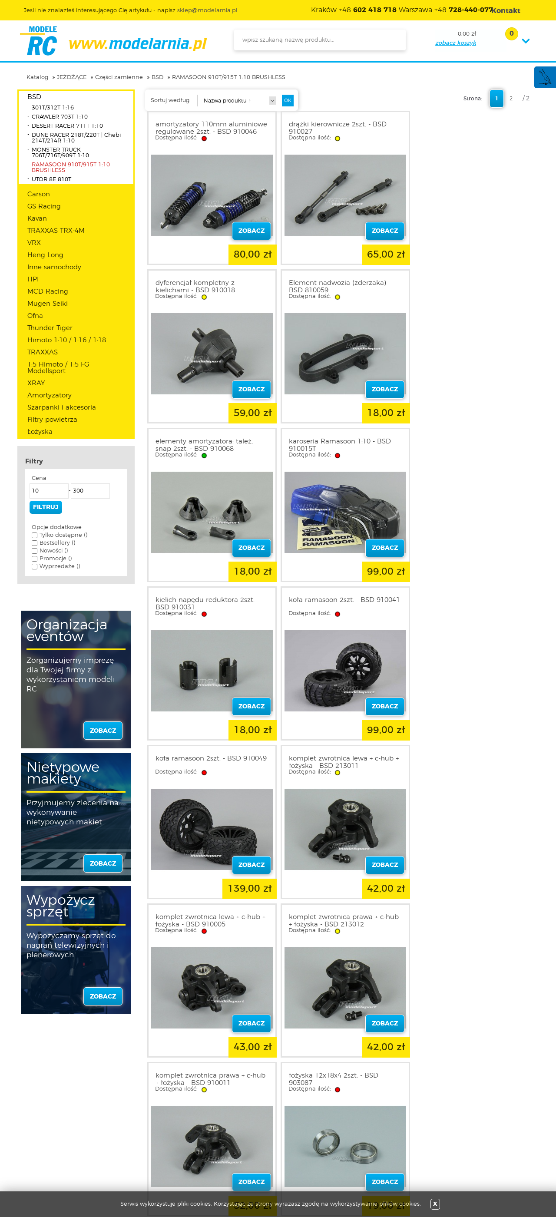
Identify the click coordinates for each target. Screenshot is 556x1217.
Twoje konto (147, 1134)
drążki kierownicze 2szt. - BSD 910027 (335, 128)
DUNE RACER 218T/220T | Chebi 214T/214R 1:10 (76, 138)
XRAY (36, 383)
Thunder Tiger (50, 328)
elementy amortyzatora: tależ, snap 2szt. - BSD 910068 (335, 287)
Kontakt (44, 1155)
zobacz (103, 731)
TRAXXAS (42, 352)
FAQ (39, 1165)
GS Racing (44, 206)
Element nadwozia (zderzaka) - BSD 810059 (206, 287)
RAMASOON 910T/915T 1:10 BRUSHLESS (228, 77)
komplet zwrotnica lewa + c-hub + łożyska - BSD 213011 (210, 604)
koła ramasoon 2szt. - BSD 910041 (329, 445)
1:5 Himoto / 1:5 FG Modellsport (58, 367)
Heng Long (45, 255)
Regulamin (49, 1124)
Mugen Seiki (47, 304)
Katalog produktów (253, 1134)
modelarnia (113, 41)
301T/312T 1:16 (53, 108)
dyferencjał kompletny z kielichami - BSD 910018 (457, 128)
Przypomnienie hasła (160, 1155)
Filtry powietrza (52, 420)
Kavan (37, 218)
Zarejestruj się (149, 1124)
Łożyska (40, 432)
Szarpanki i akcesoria (61, 407)
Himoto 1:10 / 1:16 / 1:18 (66, 340)
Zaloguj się (145, 1113)
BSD (157, 77)
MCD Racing (47, 291)
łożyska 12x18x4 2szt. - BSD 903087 (331, 762)
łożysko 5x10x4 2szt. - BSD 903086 (460, 762)
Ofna (35, 316)
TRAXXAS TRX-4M (56, 231)
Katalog (37, 77)
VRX (34, 243)
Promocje (238, 1113)
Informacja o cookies (64, 1144)
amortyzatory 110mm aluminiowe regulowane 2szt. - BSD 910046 (205, 131)
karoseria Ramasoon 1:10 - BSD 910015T (468, 287)
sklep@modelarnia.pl (207, 10)
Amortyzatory (49, 395)
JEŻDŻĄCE (71, 77)
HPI (33, 279)
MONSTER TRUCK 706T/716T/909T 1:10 (60, 153)
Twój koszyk (146, 1144)
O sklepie (46, 1113)
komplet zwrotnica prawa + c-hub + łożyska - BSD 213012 (472, 604)
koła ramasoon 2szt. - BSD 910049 (460, 445)
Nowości (237, 1124)
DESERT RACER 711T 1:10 (67, 126)
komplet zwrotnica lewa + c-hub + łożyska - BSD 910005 (341, 604)
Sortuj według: (171, 100)
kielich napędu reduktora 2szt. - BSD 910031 (207, 445)
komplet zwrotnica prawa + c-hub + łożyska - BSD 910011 (210, 762)
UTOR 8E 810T (51, 179)
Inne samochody (54, 267)
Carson (38, 194)
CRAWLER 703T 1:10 (60, 117)
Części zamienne (119, 77)
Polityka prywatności (63, 1134)
